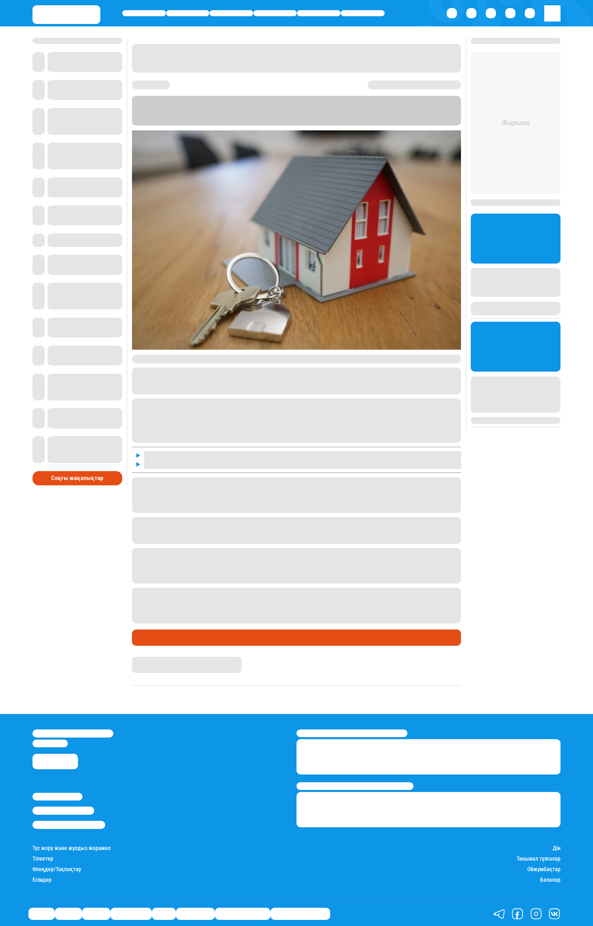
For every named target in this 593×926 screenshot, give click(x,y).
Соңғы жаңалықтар (77, 478)
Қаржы (188, 13)
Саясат (144, 13)
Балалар (550, 880)
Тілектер (42, 859)
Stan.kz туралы (57, 797)
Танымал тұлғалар (539, 859)
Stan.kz (167, 114)
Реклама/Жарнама (63, 810)
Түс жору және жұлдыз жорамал (71, 848)
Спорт (319, 13)
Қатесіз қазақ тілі (242, 913)
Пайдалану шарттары (68, 825)
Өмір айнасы (275, 13)
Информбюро (294, 114)
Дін (557, 848)
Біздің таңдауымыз (300, 913)
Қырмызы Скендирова (161, 660)
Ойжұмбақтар (544, 869)
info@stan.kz (50, 743)
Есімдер (42, 880)
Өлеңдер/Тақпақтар (56, 869)
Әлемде (231, 13)
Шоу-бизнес (362, 13)
